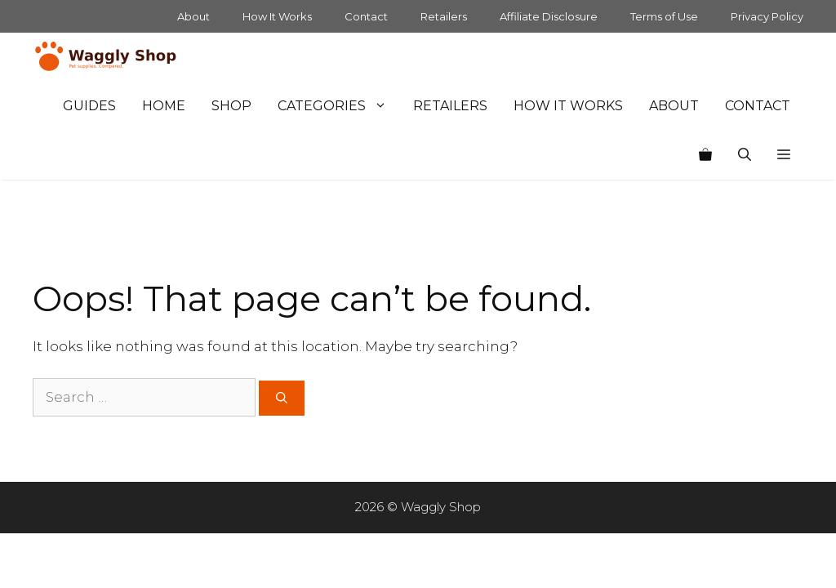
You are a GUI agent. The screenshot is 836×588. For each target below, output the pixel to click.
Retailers (443, 16)
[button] (783, 155)
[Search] (282, 398)
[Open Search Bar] (744, 155)
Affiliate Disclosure (549, 16)
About (193, 16)
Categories (339, 106)
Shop (231, 106)
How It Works (277, 16)
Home (163, 106)
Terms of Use (664, 16)
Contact (366, 16)
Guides (89, 106)
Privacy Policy (767, 16)
